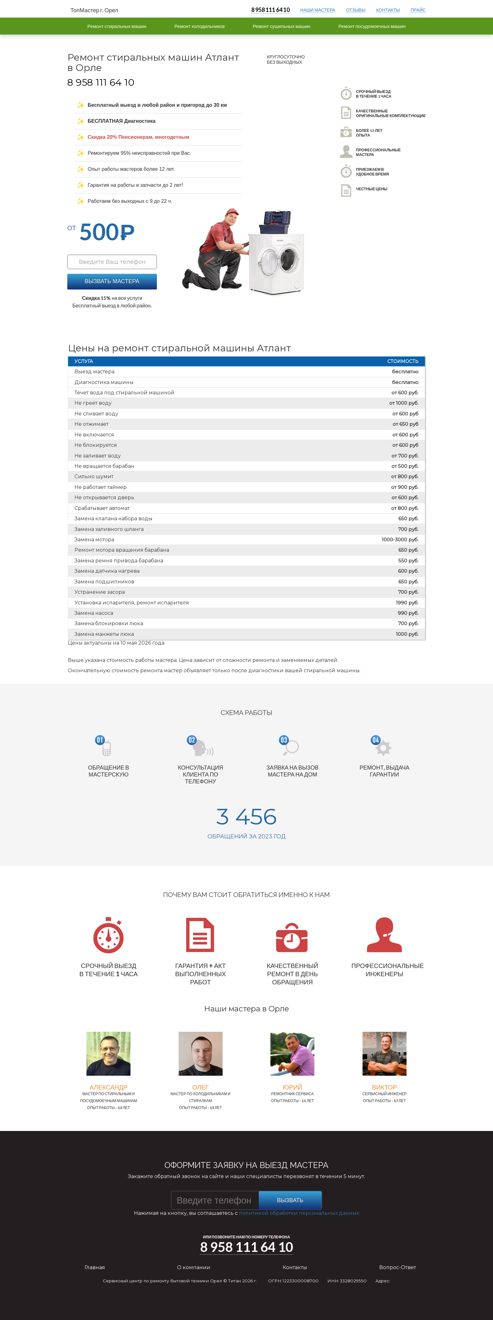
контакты (388, 10)
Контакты (295, 1267)
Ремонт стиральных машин (116, 26)
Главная (95, 1267)
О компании (193, 1267)
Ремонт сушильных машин (281, 26)
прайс (418, 10)
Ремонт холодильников (199, 26)
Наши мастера (317, 10)
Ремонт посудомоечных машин (372, 26)
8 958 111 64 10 (270, 9)
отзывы (355, 10)
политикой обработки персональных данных (299, 1213)
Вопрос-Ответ (397, 1267)
